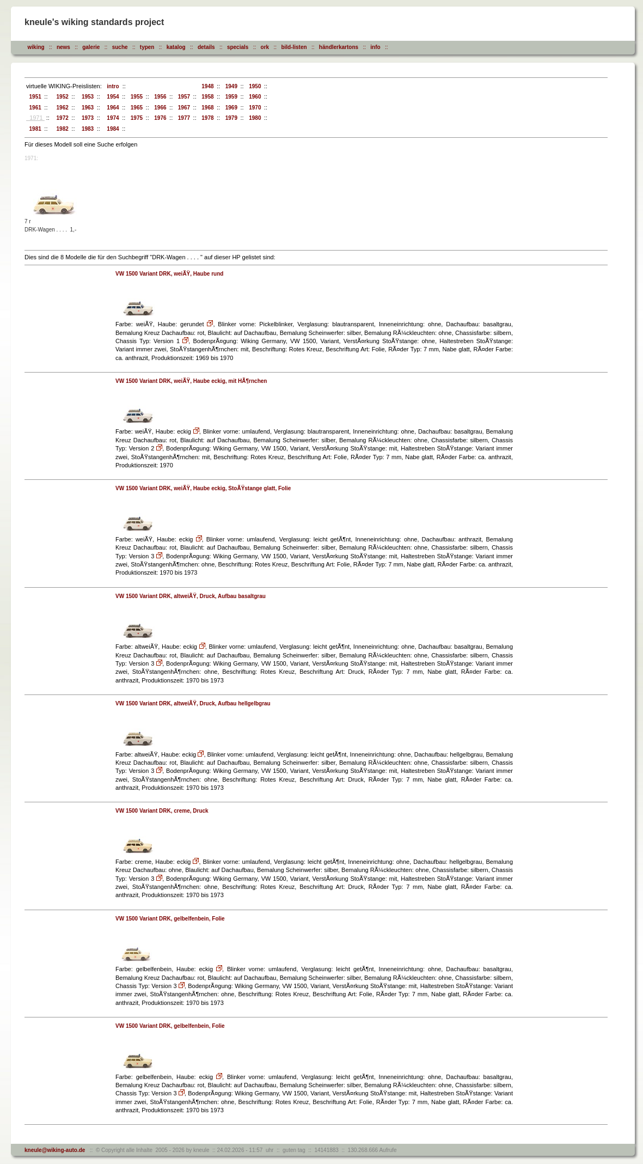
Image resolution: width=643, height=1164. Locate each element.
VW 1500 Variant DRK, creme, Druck (162, 811)
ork (265, 47)
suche (120, 47)
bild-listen (294, 47)
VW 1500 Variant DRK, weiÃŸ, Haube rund (169, 274)
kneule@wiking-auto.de (55, 1150)
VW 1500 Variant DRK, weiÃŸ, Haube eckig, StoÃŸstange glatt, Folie (203, 488)
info (375, 47)
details (206, 47)
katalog (176, 47)
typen (147, 47)
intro (111, 86)
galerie (91, 47)
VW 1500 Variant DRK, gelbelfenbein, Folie (170, 919)
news (63, 47)
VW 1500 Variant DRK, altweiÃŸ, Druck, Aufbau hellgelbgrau (193, 703)
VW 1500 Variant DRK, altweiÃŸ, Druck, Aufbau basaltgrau (190, 596)
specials (237, 47)
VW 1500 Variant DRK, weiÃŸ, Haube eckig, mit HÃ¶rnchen (191, 381)
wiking (36, 47)
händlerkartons (338, 47)
